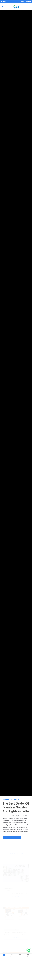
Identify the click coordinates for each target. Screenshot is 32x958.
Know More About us (11, 837)
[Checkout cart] (2, 6)
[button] (30, 6)
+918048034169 (25, 1)
